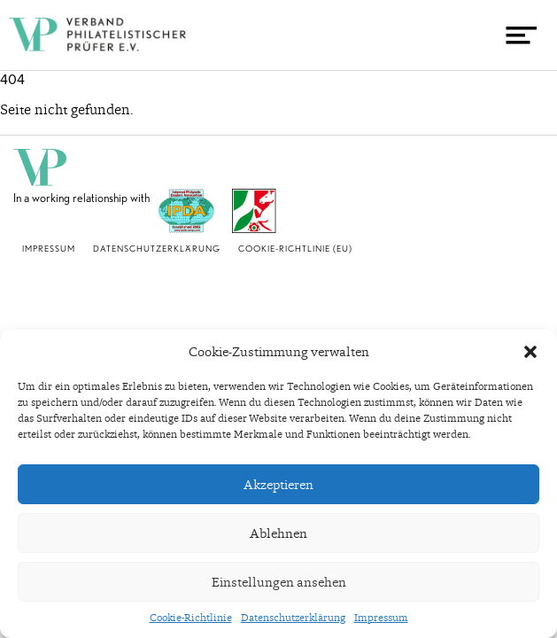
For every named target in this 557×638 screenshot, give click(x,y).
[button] (530, 352)
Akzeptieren (278, 485)
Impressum (381, 618)
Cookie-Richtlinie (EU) (295, 248)
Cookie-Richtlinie (191, 618)
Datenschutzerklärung (293, 618)
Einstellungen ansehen (279, 582)
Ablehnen (278, 533)
